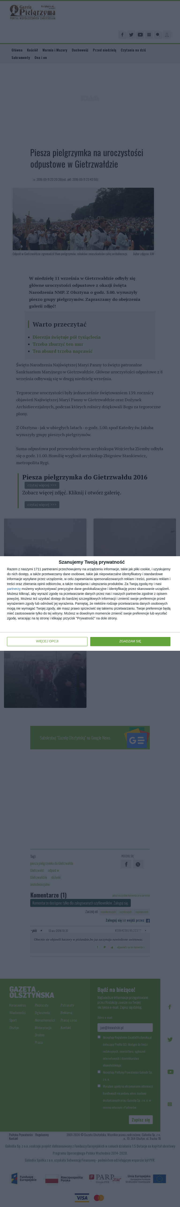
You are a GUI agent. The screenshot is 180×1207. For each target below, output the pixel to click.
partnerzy (14, 588)
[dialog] (90, 603)
